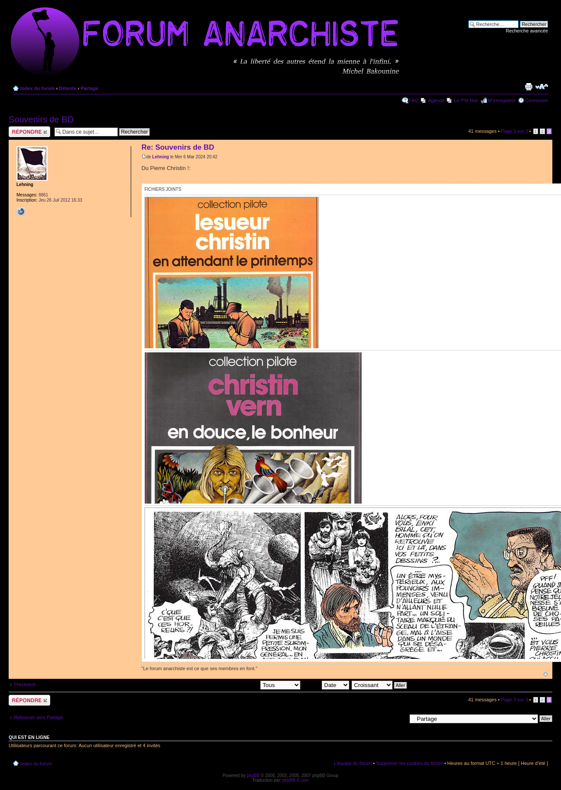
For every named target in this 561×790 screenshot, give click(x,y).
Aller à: (398, 718)
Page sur (514, 131)
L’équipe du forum (352, 763)
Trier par (326, 684)
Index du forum (37, 88)
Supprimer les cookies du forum (409, 763)
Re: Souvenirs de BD (178, 147)
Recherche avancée (527, 30)
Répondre (29, 131)
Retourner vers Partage (38, 717)
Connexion (536, 100)
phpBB (253, 775)
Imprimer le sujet (528, 86)
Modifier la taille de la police (541, 86)
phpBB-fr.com (296, 780)
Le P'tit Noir (466, 100)
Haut (545, 674)
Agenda (436, 100)
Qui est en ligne (29, 737)
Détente (67, 88)
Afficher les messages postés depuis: (240, 684)
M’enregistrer (502, 100)
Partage (89, 88)
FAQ (414, 100)
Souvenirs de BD (41, 119)
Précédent (24, 684)
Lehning (160, 156)
